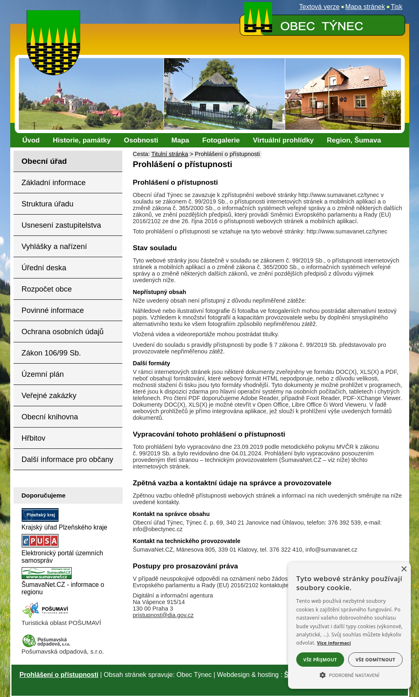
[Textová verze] (319, 7)
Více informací (334, 643)
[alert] (349, 625)
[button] (349, 674)
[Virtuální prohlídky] (283, 140)
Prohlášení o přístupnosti (59, 674)
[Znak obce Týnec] (55, 15)
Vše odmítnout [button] (375, 659)
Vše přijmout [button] (320, 659)
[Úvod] (31, 140)
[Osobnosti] (141, 140)
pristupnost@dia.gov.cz (163, 615)
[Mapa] (180, 140)
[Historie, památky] (81, 140)
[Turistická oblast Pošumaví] (46, 616)
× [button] (404, 569)
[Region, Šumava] (353, 140)
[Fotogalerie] (221, 140)
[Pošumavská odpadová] (46, 645)
